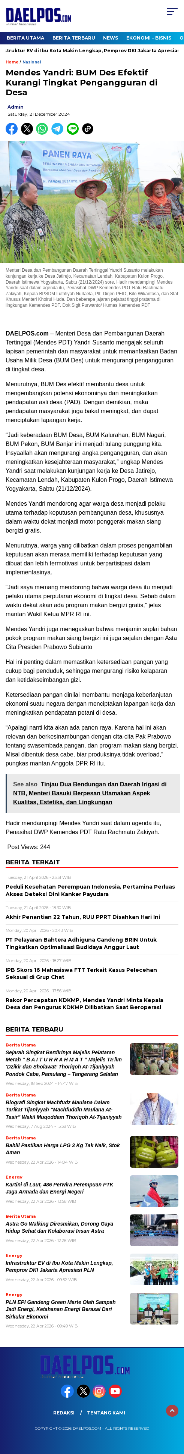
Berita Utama (25, 38)
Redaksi (64, 1413)
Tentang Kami (106, 1413)
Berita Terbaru (73, 38)
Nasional (31, 62)
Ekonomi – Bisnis (148, 38)
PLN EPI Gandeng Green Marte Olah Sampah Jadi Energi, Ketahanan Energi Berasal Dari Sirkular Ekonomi (61, 1309)
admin (15, 107)
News (110, 38)
